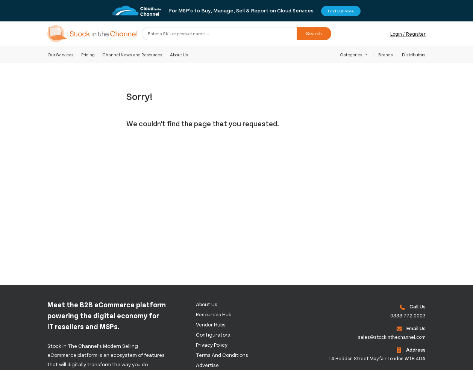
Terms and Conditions (222, 355)
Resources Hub (213, 314)
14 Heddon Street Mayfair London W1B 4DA (377, 358)
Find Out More (341, 11)
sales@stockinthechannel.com (392, 337)
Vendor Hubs (211, 324)
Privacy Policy (211, 344)
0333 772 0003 (408, 316)
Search (314, 33)
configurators (213, 334)
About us (206, 304)
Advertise (207, 365)
